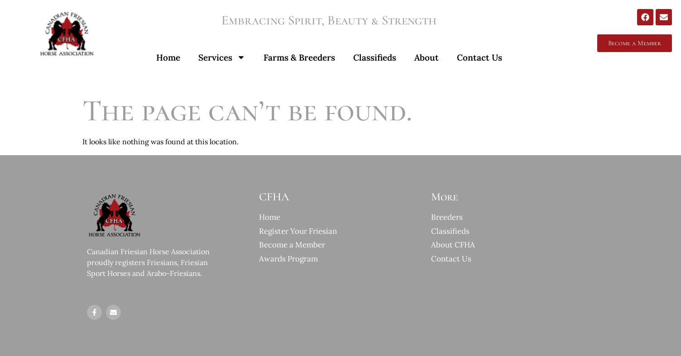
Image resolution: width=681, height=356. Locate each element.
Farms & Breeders (299, 57)
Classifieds (374, 57)
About (426, 57)
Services (221, 57)
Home (168, 57)
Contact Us (479, 57)
